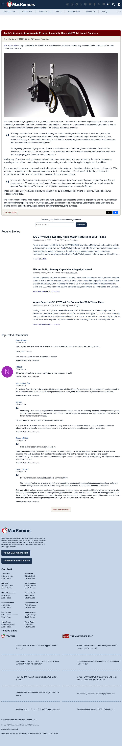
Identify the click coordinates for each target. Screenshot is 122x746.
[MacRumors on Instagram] (72, 4)
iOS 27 (59, 11)
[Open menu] (3, 4)
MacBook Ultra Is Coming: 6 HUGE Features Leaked (37, 709)
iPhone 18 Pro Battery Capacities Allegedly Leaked (62, 269)
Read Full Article (40, 259)
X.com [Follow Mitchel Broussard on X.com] (9, 597)
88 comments (53, 324)
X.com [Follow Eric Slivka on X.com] (32, 578)
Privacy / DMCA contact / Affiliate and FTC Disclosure (20, 725)
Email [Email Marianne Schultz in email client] (27, 607)
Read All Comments (61, 509)
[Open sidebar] (119, 5)
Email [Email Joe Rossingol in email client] (27, 588)
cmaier (19, 402)
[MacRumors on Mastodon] (85, 4)
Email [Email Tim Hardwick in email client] (27, 597)
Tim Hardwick (71, 273)
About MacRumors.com (16, 553)
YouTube (10, 636)
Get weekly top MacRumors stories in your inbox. (61, 220)
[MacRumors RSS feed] (99, 4)
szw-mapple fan (23, 383)
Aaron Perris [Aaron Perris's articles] (29, 622)
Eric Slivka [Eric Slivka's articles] (29, 573)
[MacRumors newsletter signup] (103, 4)
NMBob (19, 367)
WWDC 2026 (44, 11)
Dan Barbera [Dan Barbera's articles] (6, 612)
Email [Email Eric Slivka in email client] (27, 578)
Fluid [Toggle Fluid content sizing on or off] (33, 733)
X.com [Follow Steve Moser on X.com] (9, 626)
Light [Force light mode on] (50, 733)
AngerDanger (22, 340)
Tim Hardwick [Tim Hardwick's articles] (30, 593)
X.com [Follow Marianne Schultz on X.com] (32, 607)
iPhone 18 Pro (10, 11)
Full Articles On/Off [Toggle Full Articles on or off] (22, 733)
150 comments (11, 213)
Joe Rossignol (43, 39)
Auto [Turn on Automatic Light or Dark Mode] (46, 733)
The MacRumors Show (81, 636)
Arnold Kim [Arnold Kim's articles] (5, 573)
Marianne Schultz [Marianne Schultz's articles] (31, 602)
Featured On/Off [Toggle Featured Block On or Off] (8, 733)
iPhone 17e (90, 11)
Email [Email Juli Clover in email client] (3, 588)
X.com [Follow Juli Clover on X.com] (9, 588)
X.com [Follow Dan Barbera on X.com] (9, 617)
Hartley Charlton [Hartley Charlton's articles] (7, 602)
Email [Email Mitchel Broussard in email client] (3, 597)
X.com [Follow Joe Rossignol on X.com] (32, 588)
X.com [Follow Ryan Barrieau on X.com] (32, 617)
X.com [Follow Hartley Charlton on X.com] (9, 607)
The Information (11, 45)
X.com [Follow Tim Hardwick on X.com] (32, 597)
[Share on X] (109, 212)
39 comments (53, 291)
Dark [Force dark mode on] (55, 733)
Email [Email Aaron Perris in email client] (27, 626)
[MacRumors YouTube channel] (90, 4)
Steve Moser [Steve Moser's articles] (6, 622)
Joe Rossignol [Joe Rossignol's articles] (30, 583)
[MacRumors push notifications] (94, 4)
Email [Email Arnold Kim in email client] (3, 578)
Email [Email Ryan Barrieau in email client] (27, 617)
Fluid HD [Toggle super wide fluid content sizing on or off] (39, 733)
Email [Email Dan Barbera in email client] (3, 617)
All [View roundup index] (119, 11)
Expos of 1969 (22, 438)
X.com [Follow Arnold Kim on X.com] (9, 578)
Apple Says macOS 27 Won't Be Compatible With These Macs (68, 302)
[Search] (114, 4)
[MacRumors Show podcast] (67, 4)
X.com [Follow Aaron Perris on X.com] (32, 626)
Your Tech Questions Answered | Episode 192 (96, 694)
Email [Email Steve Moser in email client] (3, 626)
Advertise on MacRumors (17, 560)
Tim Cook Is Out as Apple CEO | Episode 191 (96, 709)
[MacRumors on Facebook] (76, 4)
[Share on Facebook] (115, 212)
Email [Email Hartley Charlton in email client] (3, 607)
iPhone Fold (27, 11)
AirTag (104, 11)
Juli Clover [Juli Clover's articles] (5, 583)
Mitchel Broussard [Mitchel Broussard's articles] (8, 593)
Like (29, 360)
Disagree (35, 360)
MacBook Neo (74, 11)
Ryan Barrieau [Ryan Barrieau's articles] (30, 612)
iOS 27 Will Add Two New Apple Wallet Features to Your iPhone (69, 237)
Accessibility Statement (9, 729)
